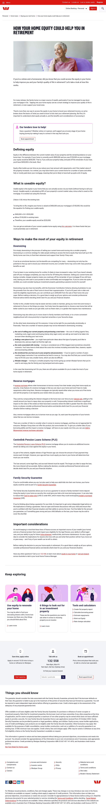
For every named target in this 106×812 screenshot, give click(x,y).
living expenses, (46, 534)
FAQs (57, 765)
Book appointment (27, 139)
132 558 (43, 554)
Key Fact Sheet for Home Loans (16, 747)
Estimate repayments (81, 615)
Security (59, 762)
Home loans (14, 16)
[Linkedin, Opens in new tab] (18, 782)
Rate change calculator (82, 621)
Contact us (66, 2)
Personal (5, 16)
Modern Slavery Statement (89, 774)
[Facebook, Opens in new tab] (7, 782)
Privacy (58, 768)
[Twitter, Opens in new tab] (10, 782)
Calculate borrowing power (83, 612)
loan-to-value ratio (30, 496)
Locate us (75, 2)
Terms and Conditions (65, 798)
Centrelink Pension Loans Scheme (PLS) (31, 444)
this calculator (67, 226)
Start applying (20, 677)
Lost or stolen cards (87, 2)
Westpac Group (36, 768)
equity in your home (68, 554)
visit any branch (83, 554)
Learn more (13, 626)
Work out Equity (79, 618)
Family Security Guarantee (46, 485)
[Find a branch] (63, 677)
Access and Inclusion (39, 762)
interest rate (78, 399)
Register (100, 2)
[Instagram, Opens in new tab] (22, 783)
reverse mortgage (21, 385)
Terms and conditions (88, 768)
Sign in (93, 8)
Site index (83, 771)
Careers (9, 771)
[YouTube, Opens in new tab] (14, 782)
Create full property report (83, 609)
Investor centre (36, 765)
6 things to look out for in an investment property (52, 608)
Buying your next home (28, 16)
